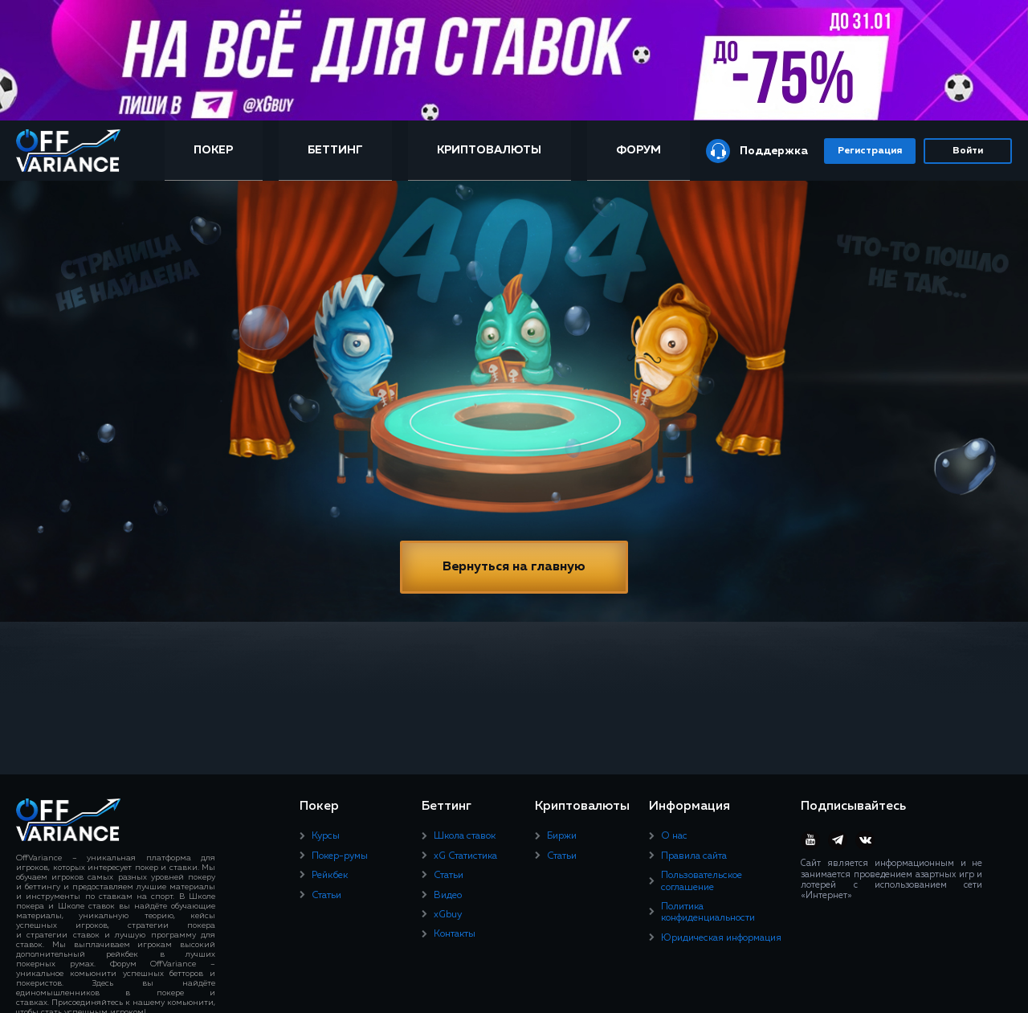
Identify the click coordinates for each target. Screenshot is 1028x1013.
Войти (968, 151)
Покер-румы (340, 856)
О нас (674, 836)
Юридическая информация (721, 938)
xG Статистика (465, 856)
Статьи (326, 896)
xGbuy (448, 915)
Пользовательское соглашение (701, 881)
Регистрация (870, 151)
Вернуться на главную (514, 567)
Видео (448, 896)
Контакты (454, 934)
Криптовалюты (489, 150)
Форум (638, 150)
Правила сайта (694, 856)
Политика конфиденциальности (708, 912)
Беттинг (335, 150)
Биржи (562, 836)
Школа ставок (465, 836)
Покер (213, 150)
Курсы (326, 836)
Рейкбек (330, 875)
